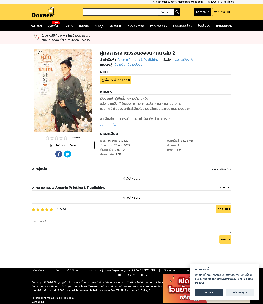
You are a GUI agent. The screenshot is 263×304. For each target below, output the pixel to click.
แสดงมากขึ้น (108, 125)
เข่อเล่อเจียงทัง (220, 169)
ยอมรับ (209, 292)
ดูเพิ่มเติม (225, 188)
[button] (58, 154)
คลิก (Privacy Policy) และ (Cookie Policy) (224, 281)
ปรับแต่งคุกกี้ (240, 292)
